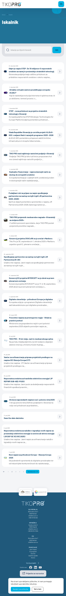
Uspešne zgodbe (33, 555)
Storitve (33, 553)
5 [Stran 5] (23, 471)
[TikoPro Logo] (11, 4)
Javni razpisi (33, 549)
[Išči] (28, 50)
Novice (33, 557)
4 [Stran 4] (19, 471)
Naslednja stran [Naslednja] (31, 471)
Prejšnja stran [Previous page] (4, 472)
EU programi (33, 551)
